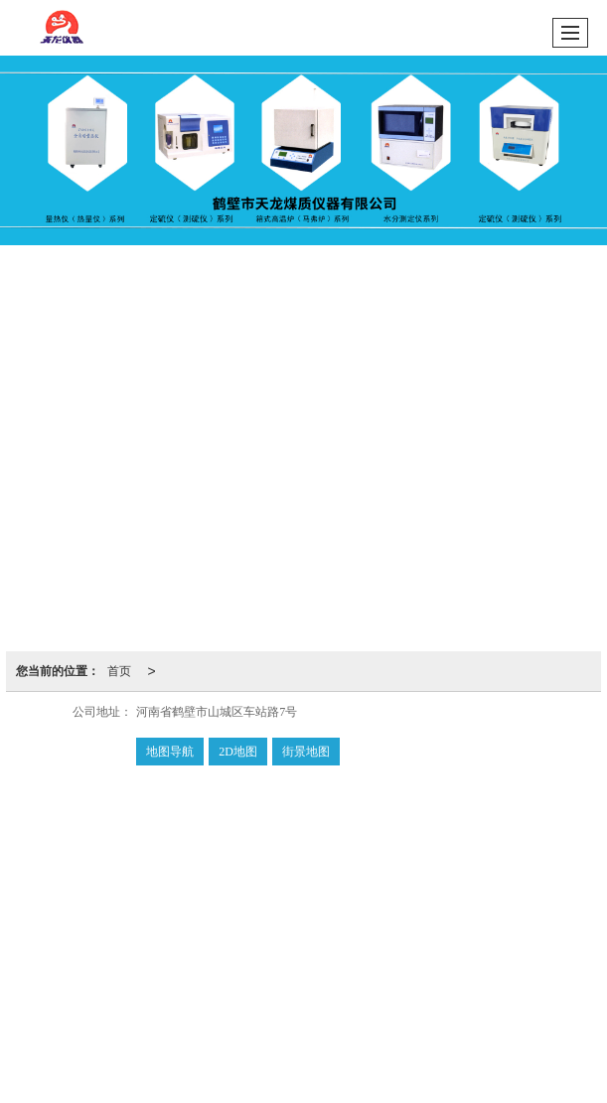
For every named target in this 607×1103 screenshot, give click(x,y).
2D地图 (238, 751)
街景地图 (306, 751)
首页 (119, 671)
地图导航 (170, 751)
